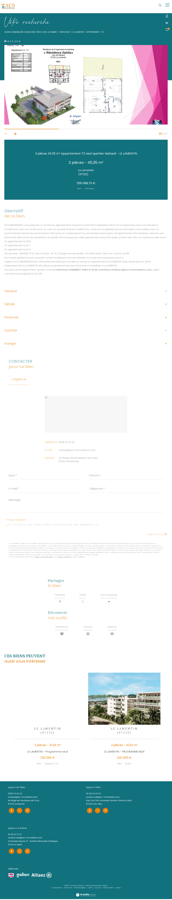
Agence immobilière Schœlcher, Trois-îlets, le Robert (30, 32)
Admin (90, 889)
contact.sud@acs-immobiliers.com (103, 799)
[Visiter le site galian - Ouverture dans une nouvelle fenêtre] (23, 875)
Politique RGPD (108, 889)
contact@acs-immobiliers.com (77, 450)
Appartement (92, 32)
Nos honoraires (57, 889)
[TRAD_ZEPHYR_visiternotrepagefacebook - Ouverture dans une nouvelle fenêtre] (11, 812)
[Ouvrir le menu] (167, 5)
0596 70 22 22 (66, 442)
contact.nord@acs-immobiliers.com (25, 839)
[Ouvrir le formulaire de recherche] (160, 5)
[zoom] (86, 123)
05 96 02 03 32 (93, 795)
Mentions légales (80, 889)
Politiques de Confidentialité (44, 557)
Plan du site (68, 889)
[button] (15, 134)
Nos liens (98, 889)
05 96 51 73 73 (15, 836)
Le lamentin (78, 32)
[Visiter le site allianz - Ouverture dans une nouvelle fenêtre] (41, 876)
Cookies (118, 889)
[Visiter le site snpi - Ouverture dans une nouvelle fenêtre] (11, 876)
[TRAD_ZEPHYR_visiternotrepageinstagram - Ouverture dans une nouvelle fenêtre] (27, 812)
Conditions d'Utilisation (64, 557)
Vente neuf (64, 32)
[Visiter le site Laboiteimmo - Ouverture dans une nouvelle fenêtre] (86, 894)
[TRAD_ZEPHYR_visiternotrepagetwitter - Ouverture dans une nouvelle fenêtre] (19, 812)
